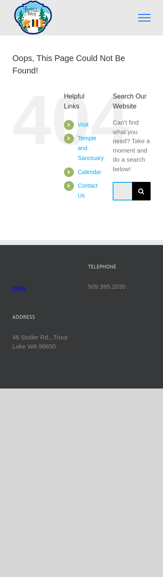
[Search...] (122, 191)
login (19, 287)
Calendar (89, 172)
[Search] (141, 191)
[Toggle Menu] (144, 17)
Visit (83, 124)
